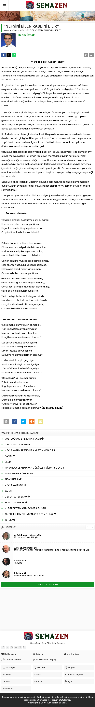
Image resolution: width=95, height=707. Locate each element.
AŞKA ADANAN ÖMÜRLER (19, 473)
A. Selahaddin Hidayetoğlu (27, 535)
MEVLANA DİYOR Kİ (15, 485)
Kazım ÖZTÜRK (27, 30)
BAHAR (8, 490)
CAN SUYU (10, 456)
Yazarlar (16, 30)
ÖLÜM (8, 461)
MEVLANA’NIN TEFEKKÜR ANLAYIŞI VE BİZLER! (30, 450)
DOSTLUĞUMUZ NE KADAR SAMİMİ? (24, 438)
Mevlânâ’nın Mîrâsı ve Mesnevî (29, 575)
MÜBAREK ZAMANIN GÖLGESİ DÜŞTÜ (25, 508)
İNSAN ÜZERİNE (13, 479)
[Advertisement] (47, 609)
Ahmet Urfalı (20, 560)
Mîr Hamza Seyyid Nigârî (26, 537)
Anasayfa (7, 30)
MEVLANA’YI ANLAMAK (17, 444)
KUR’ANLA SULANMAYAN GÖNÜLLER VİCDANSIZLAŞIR (34, 467)
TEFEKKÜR (10, 519)
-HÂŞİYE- (18, 563)
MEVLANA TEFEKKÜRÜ (17, 496)
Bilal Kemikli (20, 573)
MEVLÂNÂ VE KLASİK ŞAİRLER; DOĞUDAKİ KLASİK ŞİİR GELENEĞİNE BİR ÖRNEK (51, 550)
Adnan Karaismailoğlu (25, 548)
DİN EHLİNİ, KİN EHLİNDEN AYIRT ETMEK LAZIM (30, 514)
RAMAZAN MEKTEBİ (16, 502)
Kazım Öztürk (26, 35)
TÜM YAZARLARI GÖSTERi (47, 585)
